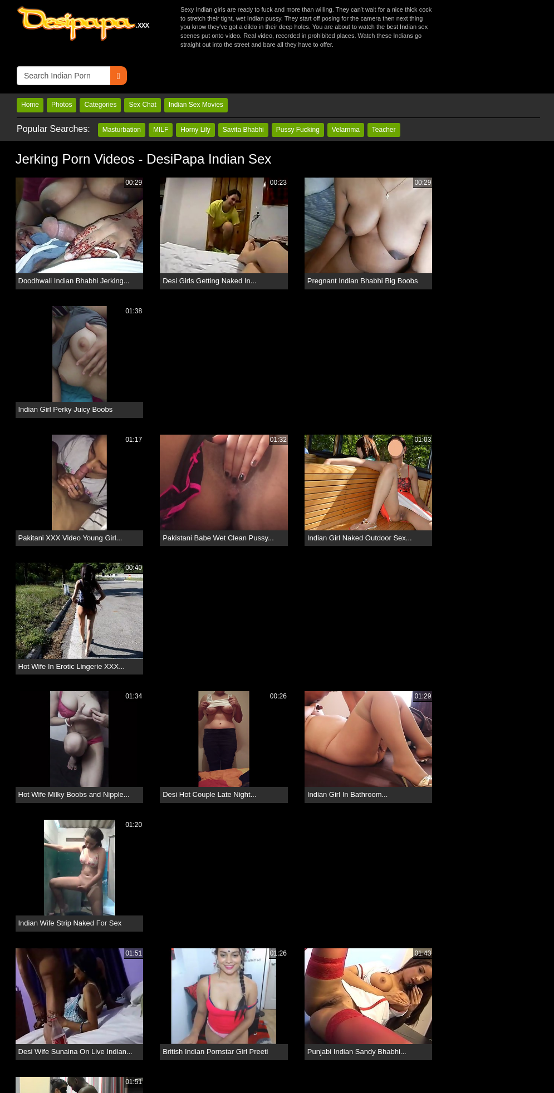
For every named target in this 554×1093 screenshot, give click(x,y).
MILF (160, 91)
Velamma (346, 91)
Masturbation (121, 91)
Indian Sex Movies (196, 66)
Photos (61, 66)
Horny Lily (195, 91)
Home (30, 66)
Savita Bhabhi (243, 91)
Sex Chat (142, 66)
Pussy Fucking (298, 91)
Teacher (384, 91)
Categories (100, 66)
